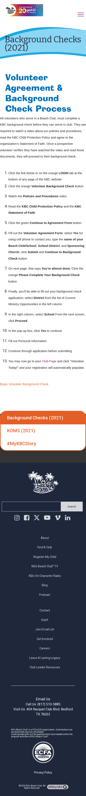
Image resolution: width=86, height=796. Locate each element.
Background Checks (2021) (35, 417)
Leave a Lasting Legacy (46, 658)
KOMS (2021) (21, 430)
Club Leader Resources (46, 667)
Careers (46, 648)
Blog (46, 585)
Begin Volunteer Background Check (24, 384)
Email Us (43, 699)
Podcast (46, 594)
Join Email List (46, 629)
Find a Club (46, 547)
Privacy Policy (43, 772)
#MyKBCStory (21, 443)
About (46, 538)
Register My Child (46, 557)
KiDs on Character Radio (47, 575)
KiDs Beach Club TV (46, 566)
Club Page (49, 361)
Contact (46, 610)
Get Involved (47, 639)
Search (70, 506)
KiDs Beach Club (34, 786)
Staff (46, 620)
